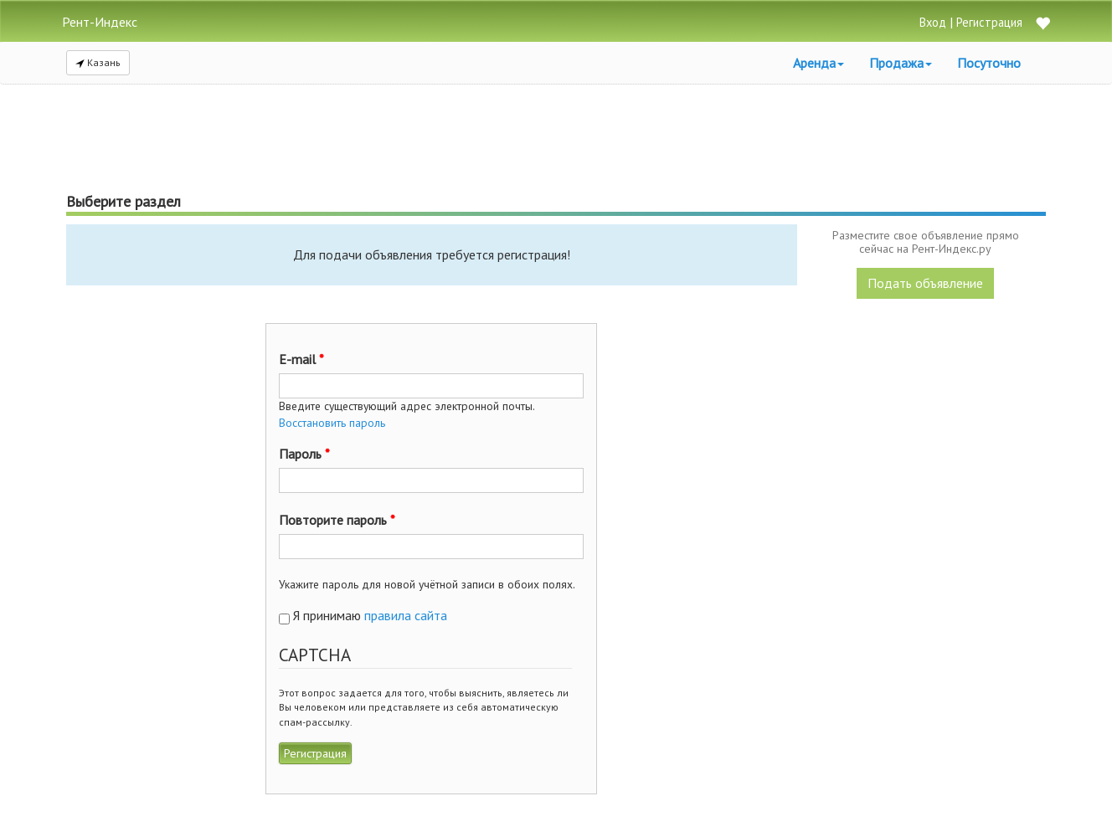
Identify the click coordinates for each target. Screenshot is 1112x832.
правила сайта (405, 615)
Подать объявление (925, 283)
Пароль (304, 453)
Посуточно (989, 62)
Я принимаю (370, 615)
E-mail (301, 359)
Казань (98, 62)
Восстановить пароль (332, 422)
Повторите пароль (337, 519)
